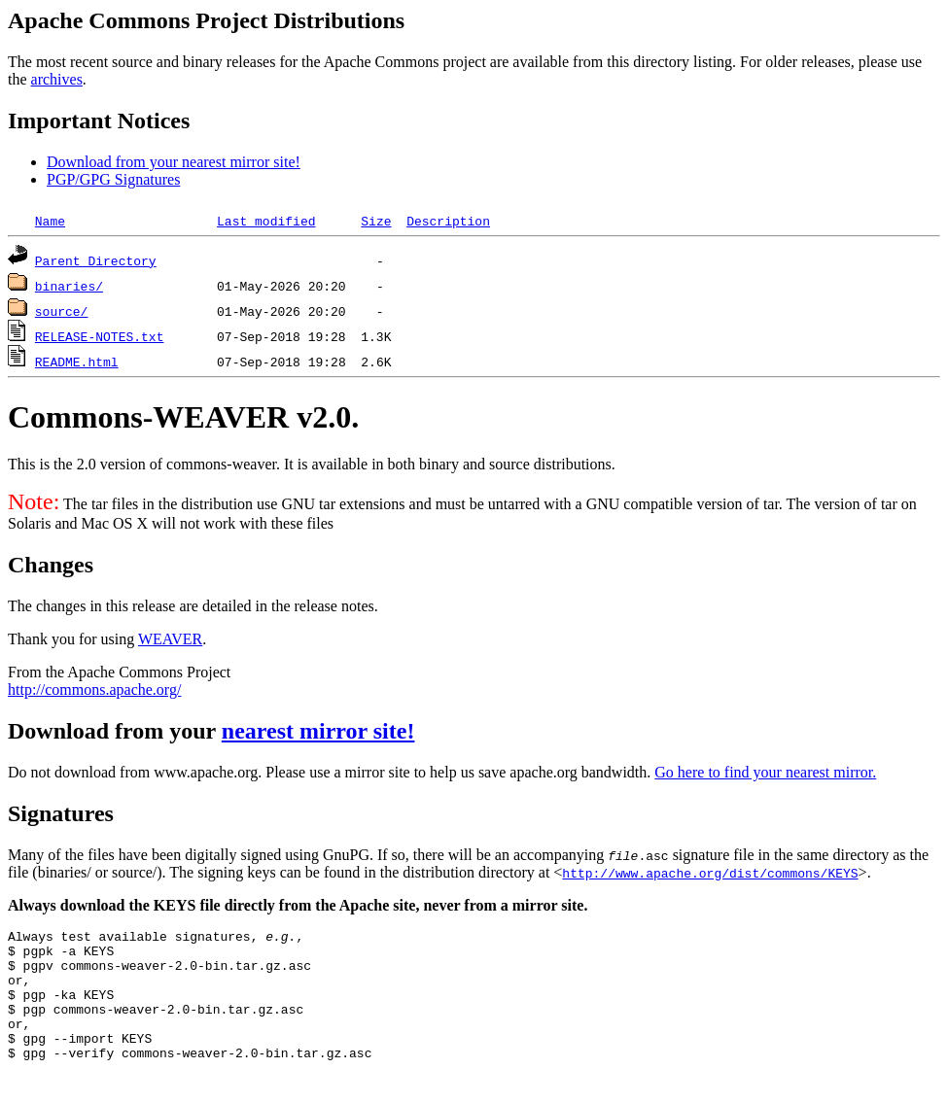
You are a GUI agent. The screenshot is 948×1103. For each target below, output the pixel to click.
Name (50, 220)
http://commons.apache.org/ (94, 689)
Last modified (266, 220)
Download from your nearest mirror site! (173, 162)
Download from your (115, 730)
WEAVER (170, 639)
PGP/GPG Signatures (113, 179)
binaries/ (69, 285)
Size (376, 220)
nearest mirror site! (318, 730)
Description (448, 220)
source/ (61, 311)
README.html (77, 361)
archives (57, 79)
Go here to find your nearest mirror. (765, 772)
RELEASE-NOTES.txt (99, 336)
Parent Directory (96, 260)
